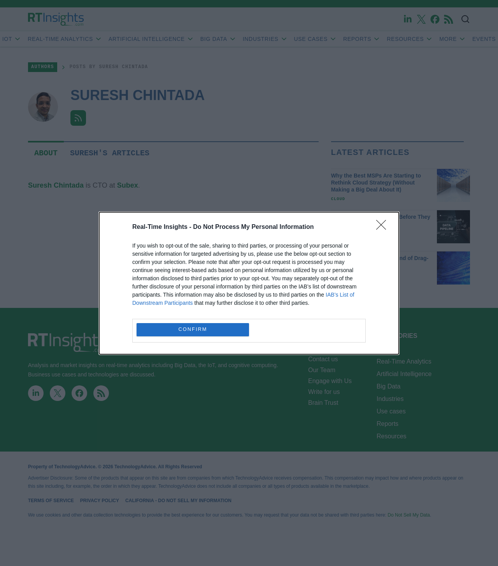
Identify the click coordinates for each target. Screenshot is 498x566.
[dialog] (249, 283)
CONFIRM (192, 329)
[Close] (383, 227)
